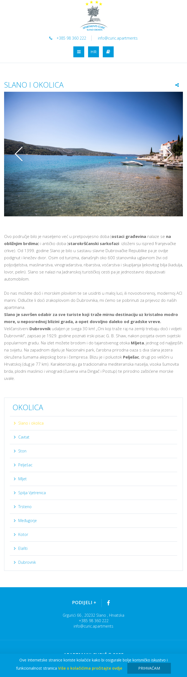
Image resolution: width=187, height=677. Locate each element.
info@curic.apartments (118, 38)
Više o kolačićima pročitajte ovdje (90, 668)
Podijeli (84, 602)
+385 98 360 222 (67, 38)
